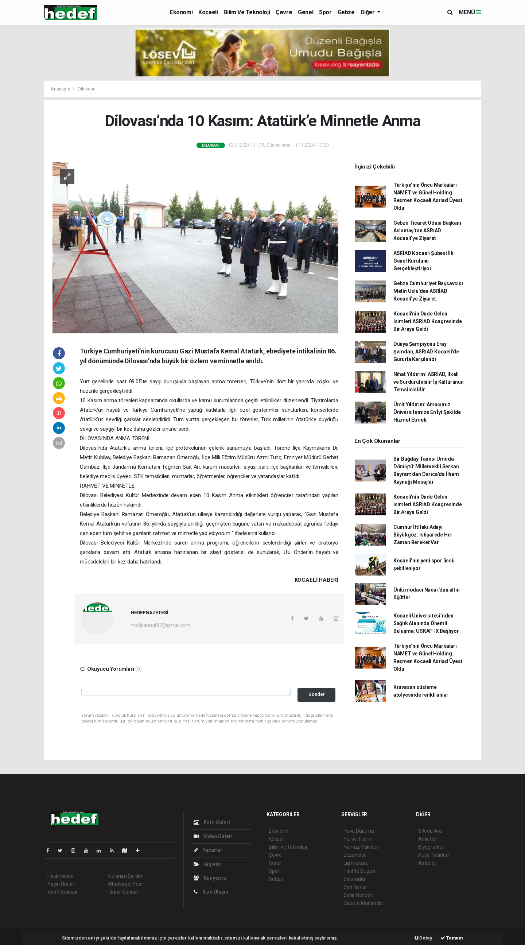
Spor (325, 12)
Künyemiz (210, 878)
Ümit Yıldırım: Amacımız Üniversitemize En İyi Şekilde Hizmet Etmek (427, 412)
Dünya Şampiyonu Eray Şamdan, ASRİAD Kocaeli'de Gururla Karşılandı (426, 351)
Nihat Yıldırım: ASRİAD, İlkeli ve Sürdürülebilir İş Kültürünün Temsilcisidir (428, 381)
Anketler (427, 839)
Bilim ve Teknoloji (246, 12)
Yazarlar (208, 850)
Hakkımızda (60, 876)
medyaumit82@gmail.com (160, 625)
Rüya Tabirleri (433, 855)
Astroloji (427, 863)
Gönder (316, 694)
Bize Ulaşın (211, 892)
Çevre (284, 12)
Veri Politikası (62, 892)
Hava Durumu (358, 831)
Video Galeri (213, 836)
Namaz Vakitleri (361, 847)
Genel (305, 12)
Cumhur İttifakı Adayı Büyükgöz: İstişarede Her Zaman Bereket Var (422, 534)
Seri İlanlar (355, 887)
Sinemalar (354, 879)
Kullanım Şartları (126, 876)
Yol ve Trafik (357, 839)
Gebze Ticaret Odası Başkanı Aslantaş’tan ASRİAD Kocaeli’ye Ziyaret (427, 230)
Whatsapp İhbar (125, 884)
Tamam (451, 938)
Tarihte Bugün (359, 871)
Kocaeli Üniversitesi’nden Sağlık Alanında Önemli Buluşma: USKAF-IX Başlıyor (426, 623)
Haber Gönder (123, 892)
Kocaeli (208, 12)
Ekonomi (181, 12)
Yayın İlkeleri (61, 884)
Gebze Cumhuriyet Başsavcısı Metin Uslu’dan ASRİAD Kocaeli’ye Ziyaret (428, 291)
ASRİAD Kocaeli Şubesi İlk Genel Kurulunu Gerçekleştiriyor (423, 260)
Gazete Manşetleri (364, 903)
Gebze (346, 12)
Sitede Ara (430, 831)
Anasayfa (61, 89)
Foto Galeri (212, 822)
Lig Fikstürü (356, 863)
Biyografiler (431, 847)
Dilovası (86, 89)
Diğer (368, 12)
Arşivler (208, 864)
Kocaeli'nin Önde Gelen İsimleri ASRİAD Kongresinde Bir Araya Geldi (427, 321)
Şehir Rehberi (358, 895)
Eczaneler (354, 855)
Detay (423, 938)
